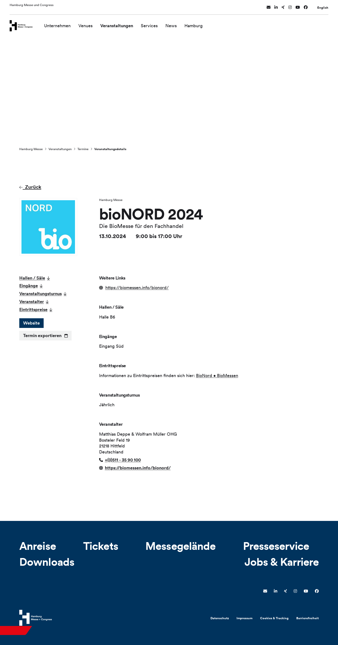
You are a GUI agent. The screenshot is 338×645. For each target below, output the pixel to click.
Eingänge (28, 285)
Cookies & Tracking (274, 618)
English (322, 5)
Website (31, 323)
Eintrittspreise (33, 309)
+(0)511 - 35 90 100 (123, 459)
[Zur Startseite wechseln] (24, 23)
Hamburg (199, 23)
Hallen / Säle (32, 277)
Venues (91, 23)
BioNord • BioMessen (217, 375)
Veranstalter (31, 301)
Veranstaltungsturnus (40, 293)
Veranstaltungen (122, 23)
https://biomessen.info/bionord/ (137, 287)
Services (155, 23)
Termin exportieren (42, 335)
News (177, 23)
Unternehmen (63, 23)
